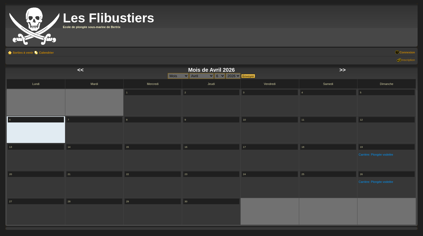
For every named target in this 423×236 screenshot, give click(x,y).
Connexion (407, 52)
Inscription (408, 59)
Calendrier (46, 52)
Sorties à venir (23, 52)
